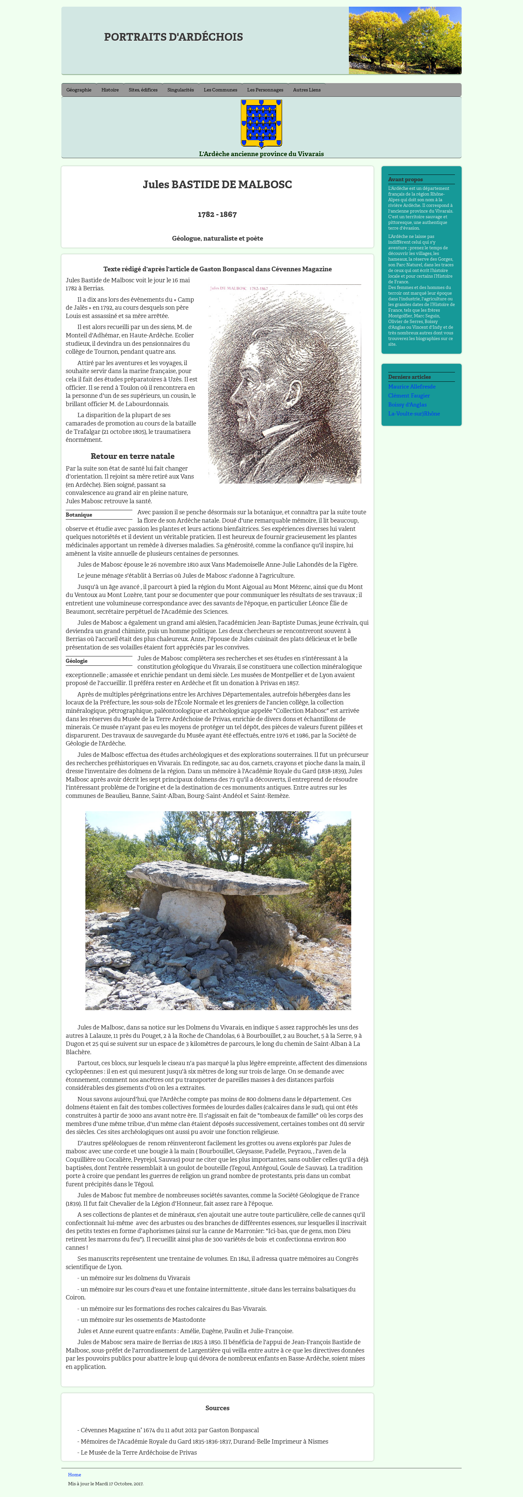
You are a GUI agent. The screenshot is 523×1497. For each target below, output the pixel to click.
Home (74, 1475)
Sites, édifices (143, 90)
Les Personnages (265, 90)
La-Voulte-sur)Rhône (414, 413)
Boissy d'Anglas (407, 404)
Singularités (180, 90)
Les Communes (220, 90)
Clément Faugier (409, 395)
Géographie (78, 90)
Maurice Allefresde (412, 386)
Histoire (110, 90)
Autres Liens (307, 90)
